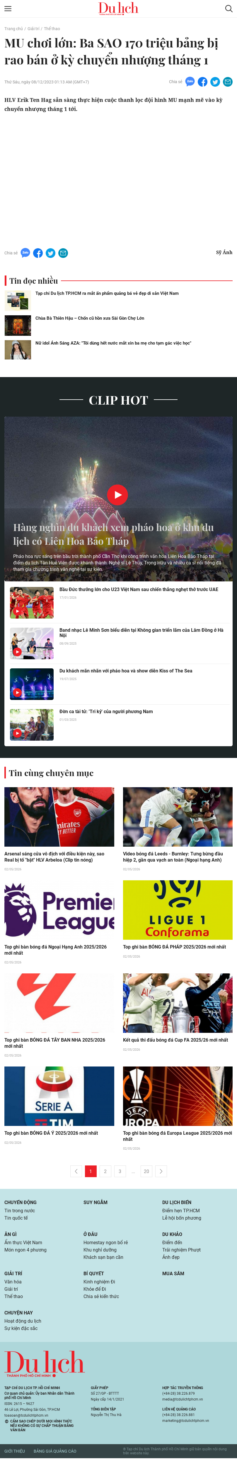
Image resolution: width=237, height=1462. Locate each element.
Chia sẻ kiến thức (101, 1300)
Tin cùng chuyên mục (52, 772)
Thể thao (52, 28)
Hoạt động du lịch (22, 1325)
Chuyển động (20, 1203)
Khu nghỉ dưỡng (100, 1252)
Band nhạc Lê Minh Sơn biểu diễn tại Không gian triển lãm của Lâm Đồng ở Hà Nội (141, 633)
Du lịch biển (176, 1203)
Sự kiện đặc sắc (20, 1332)
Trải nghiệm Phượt (181, 1252)
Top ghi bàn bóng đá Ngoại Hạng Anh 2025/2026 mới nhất (55, 950)
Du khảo (172, 1236)
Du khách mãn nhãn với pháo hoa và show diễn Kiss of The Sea (125, 671)
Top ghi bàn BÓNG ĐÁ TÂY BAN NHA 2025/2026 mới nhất (54, 1044)
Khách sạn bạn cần (103, 1260)
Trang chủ (13, 28)
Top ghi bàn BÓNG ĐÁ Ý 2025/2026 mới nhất (51, 1134)
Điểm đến (172, 1244)
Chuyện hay (18, 1316)
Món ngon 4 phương (25, 1252)
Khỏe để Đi (94, 1292)
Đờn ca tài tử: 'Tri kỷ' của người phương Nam (106, 712)
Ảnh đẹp (171, 1260)
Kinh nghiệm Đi (99, 1285)
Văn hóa (13, 1285)
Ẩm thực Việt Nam (23, 1244)
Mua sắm (173, 1276)
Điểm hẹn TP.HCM (181, 1212)
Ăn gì (10, 1236)
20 (146, 1172)
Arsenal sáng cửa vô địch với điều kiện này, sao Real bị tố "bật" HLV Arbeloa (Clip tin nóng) (54, 857)
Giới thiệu (14, 1455)
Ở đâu (90, 1236)
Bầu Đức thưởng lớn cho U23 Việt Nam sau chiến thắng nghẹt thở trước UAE (138, 590)
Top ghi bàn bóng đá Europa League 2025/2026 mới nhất (177, 1137)
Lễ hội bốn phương (181, 1220)
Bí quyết (93, 1276)
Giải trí (33, 28)
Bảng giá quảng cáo (55, 1455)
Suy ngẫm (95, 1203)
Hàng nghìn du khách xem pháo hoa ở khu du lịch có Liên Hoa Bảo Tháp (114, 533)
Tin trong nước (19, 1212)
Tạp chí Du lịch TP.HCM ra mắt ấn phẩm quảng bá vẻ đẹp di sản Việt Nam (107, 293)
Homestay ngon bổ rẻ (105, 1244)
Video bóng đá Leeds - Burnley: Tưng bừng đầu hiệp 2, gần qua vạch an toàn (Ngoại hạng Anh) (173, 857)
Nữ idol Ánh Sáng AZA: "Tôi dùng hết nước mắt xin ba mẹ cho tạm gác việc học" (113, 343)
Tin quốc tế (16, 1220)
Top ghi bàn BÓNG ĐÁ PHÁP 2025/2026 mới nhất (174, 947)
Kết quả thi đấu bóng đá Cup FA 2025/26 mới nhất (175, 1041)
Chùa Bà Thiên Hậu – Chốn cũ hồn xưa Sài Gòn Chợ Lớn (89, 318)
